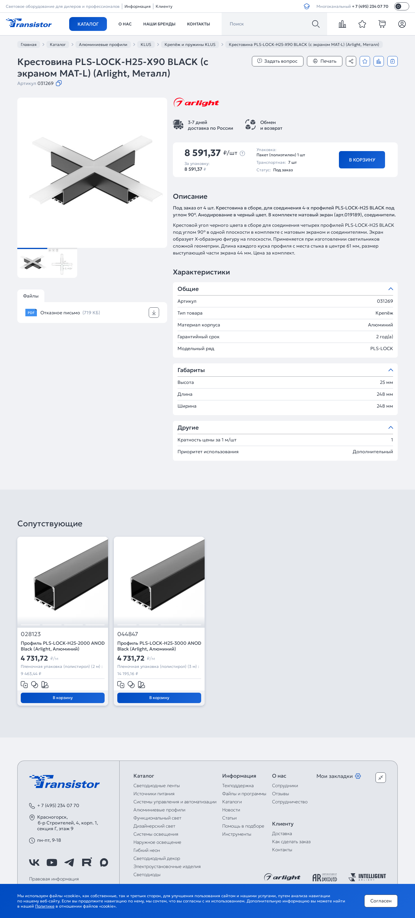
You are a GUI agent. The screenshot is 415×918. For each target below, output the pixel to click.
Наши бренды (159, 24)
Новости (231, 810)
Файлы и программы (244, 793)
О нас (125, 24)
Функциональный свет (157, 818)
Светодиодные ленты (156, 785)
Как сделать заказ (291, 841)
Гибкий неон (146, 850)
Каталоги (232, 801)
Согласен (381, 901)
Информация (137, 6)
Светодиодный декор (156, 858)
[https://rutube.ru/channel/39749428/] (87, 862)
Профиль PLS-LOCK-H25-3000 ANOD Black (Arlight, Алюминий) (159, 646)
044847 (127, 634)
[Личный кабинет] (402, 24)
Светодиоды (147, 874)
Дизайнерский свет (154, 826)
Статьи (229, 818)
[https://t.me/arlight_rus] (69, 862)
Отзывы (280, 793)
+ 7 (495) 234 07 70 (370, 6)
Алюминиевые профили (159, 810)
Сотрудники (285, 785)
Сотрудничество (290, 801)
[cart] (382, 24)
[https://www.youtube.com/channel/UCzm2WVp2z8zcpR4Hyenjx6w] (52, 862)
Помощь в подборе (243, 826)
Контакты (198, 24)
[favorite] (362, 24)
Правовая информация (54, 879)
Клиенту (164, 6)
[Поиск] (316, 24)
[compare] (342, 24)
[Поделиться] (351, 61)
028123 (31, 634)
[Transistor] (29, 22)
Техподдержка (238, 785)
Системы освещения (155, 834)
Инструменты (236, 834)
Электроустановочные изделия (167, 866)
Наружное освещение (157, 842)
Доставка (282, 833)
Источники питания (154, 793)
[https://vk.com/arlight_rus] (34, 862)
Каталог (88, 24)
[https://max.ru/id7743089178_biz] (104, 862)
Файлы (31, 296)
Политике (44, 906)
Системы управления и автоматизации (174, 801)
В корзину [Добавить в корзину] (362, 160)
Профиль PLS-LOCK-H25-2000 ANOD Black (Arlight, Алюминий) (63, 646)
